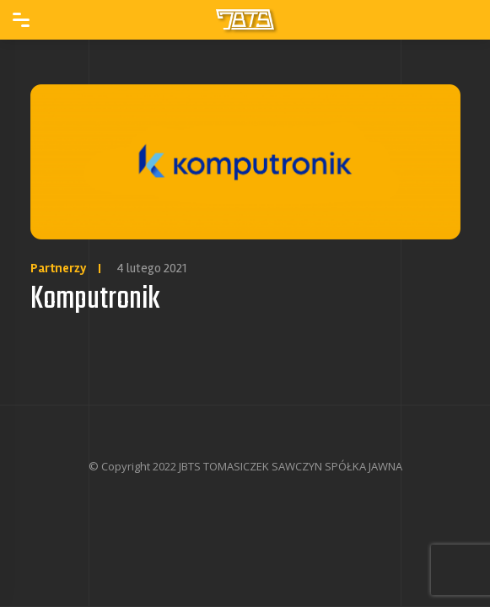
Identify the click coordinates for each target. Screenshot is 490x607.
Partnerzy (58, 268)
